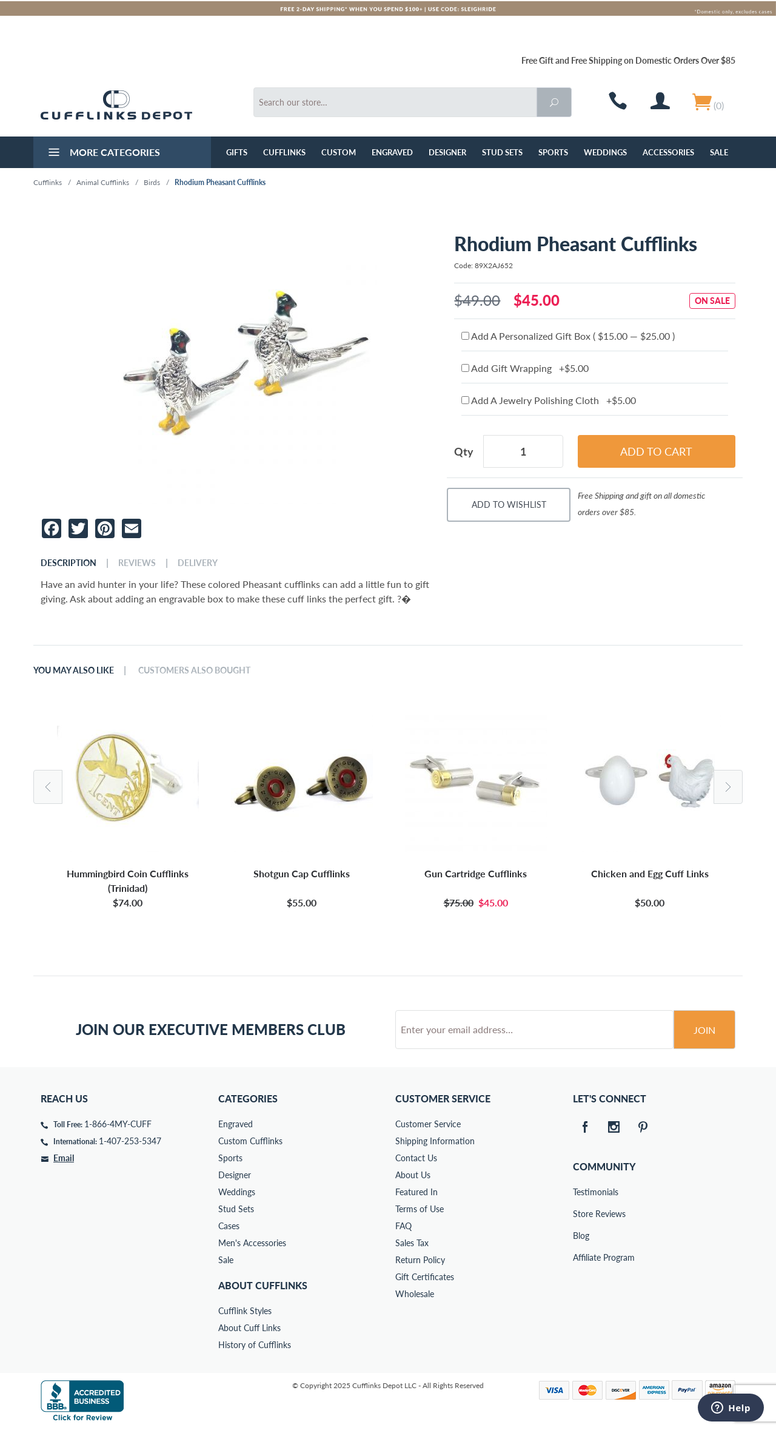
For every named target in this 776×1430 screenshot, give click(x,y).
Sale (719, 152)
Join (704, 1030)
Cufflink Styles (245, 1311)
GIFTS (236, 152)
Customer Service (428, 1124)
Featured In (416, 1192)
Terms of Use (419, 1209)
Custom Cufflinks (250, 1141)
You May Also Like (73, 670)
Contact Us (416, 1158)
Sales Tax (412, 1243)
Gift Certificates (424, 1277)
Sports (553, 152)
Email (63, 1158)
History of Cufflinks (254, 1345)
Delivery (198, 563)
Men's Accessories (252, 1243)
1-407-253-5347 (130, 1141)
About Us (412, 1175)
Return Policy (420, 1260)
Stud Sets (502, 152)
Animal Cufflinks (102, 182)
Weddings (605, 152)
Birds (152, 182)
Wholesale (414, 1294)
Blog (581, 1235)
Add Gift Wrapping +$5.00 (525, 368)
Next (728, 787)
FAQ (403, 1226)
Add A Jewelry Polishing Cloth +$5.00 (548, 400)
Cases (228, 1226)
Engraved (392, 152)
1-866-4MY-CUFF (118, 1124)
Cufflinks (284, 152)
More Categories (102, 153)
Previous (47, 787)
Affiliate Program (581, 1257)
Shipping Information (435, 1141)
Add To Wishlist (509, 504)
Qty (463, 451)
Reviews (137, 563)
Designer (447, 152)
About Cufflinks (262, 1285)
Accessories (668, 152)
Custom (338, 152)
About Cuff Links (249, 1328)
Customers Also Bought (194, 670)
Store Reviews (581, 1214)
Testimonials (581, 1192)
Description (68, 563)
